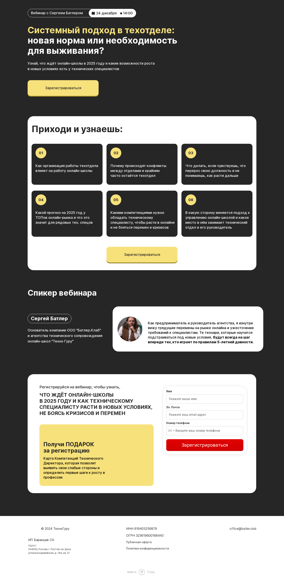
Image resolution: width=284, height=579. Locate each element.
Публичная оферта (139, 542)
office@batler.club (243, 529)
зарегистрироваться (63, 88)
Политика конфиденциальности (147, 548)
